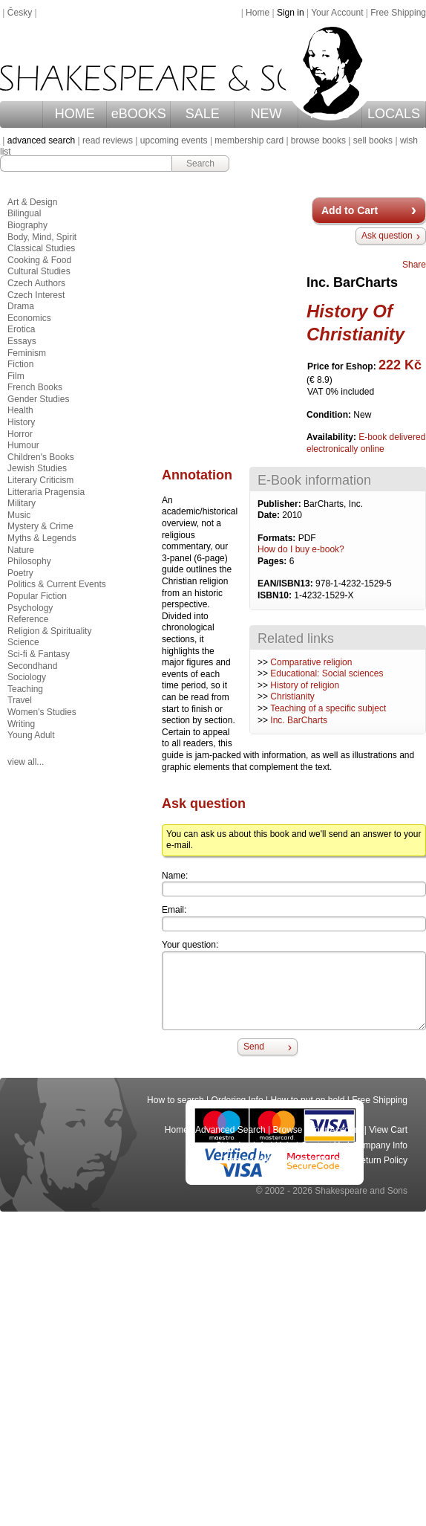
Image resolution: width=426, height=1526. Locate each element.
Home (257, 12)
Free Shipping (398, 12)
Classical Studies (41, 248)
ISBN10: (276, 595)
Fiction (20, 364)
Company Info (379, 1145)
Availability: (332, 437)
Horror (20, 434)
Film (15, 376)
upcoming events (174, 140)
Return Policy (381, 1160)
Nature (20, 550)
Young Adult (31, 735)
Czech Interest (36, 295)
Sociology (26, 677)
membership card (249, 140)
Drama (20, 306)
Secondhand (32, 666)
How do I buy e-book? (301, 549)
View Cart (388, 1130)
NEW (266, 113)
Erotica (21, 329)
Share (414, 264)
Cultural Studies (39, 271)
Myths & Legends (41, 538)
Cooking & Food (39, 260)
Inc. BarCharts (298, 720)
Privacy (331, 1160)
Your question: (190, 945)
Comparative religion (311, 662)
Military (21, 503)
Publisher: (281, 504)
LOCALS (393, 113)
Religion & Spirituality (49, 631)
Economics (29, 318)
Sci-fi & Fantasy (38, 654)
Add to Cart (349, 210)
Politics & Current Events (56, 584)
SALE (203, 113)
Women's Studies (41, 712)
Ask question (387, 235)
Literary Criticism (40, 480)
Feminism (26, 353)
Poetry (20, 573)
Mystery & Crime (40, 526)
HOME (75, 113)
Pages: (273, 561)
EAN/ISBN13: (286, 583)
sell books (373, 140)
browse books (318, 140)
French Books (34, 387)
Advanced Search (230, 1130)
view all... (25, 762)
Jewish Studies (37, 468)
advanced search (41, 140)
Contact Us (322, 1145)
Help (284, 1145)
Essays (21, 341)
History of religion (304, 685)
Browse (288, 1130)
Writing (21, 724)
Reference (27, 619)
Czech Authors (36, 283)
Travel (19, 700)
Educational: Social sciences (326, 673)
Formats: (278, 538)
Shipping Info (242, 1145)
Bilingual (24, 213)
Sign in (290, 12)
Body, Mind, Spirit (41, 237)
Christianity (292, 696)
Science (23, 642)
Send (253, 1046)
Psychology (30, 608)
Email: (174, 910)
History (21, 422)
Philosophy (29, 561)
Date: (270, 515)
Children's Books (40, 457)
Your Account (337, 12)
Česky (19, 12)
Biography (27, 225)
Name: (175, 875)
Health (20, 410)
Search (200, 163)
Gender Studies (38, 399)
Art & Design (32, 202)
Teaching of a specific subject (328, 708)
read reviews (107, 140)
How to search (175, 1100)
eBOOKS (138, 113)
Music (18, 515)
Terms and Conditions (265, 1160)
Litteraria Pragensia (46, 492)
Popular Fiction (37, 596)
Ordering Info (237, 1100)
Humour (23, 445)
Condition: (330, 415)
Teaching (25, 689)
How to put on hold (307, 1100)
